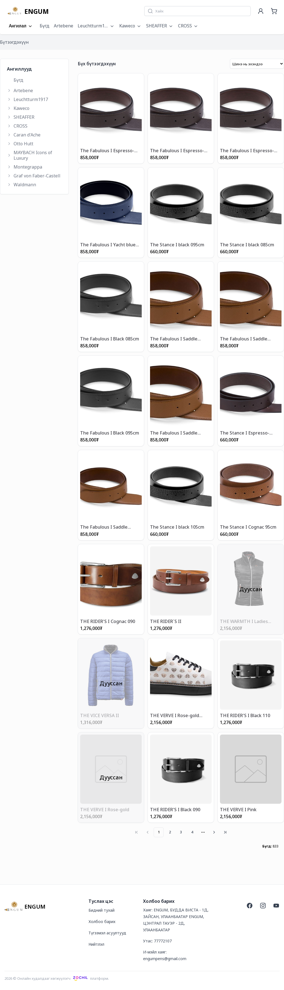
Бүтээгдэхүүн (14, 42)
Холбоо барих (101, 921)
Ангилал (21, 26)
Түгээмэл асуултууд (107, 932)
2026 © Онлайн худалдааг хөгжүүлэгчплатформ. (56, 978)
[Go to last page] (225, 832)
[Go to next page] (214, 832)
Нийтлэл (96, 944)
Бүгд (44, 26)
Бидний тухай (101, 910)
